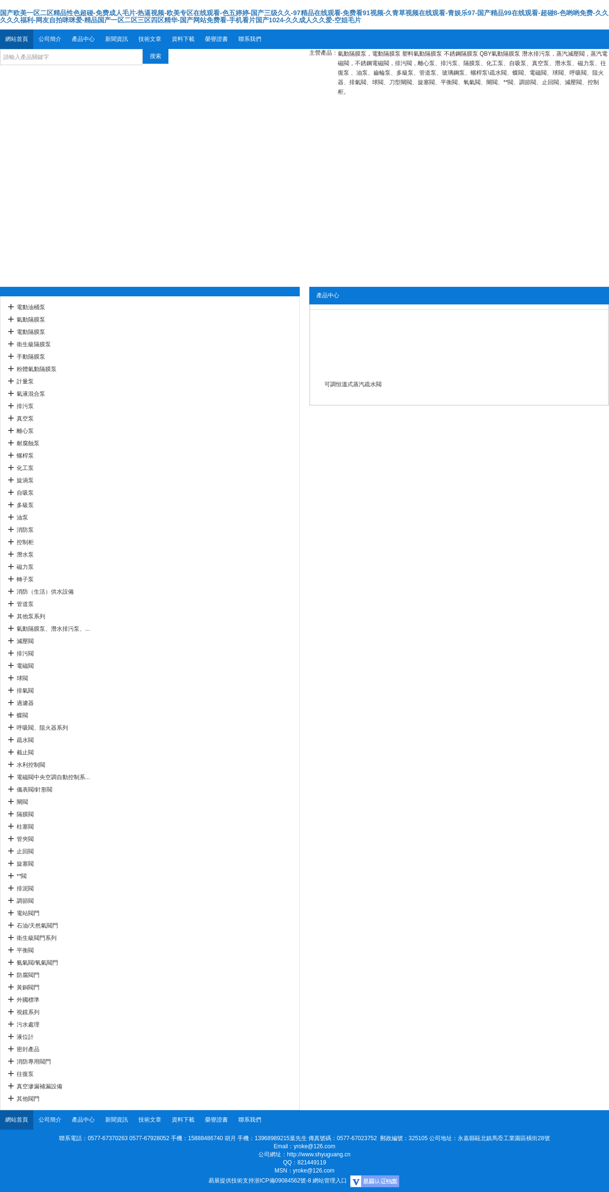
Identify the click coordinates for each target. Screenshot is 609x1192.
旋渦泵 (25, 480)
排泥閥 (25, 888)
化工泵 (25, 468)
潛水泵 (25, 554)
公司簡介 (50, 39)
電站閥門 (28, 913)
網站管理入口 (330, 1180)
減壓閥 (25, 641)
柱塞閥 (25, 826)
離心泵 (25, 431)
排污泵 (25, 406)
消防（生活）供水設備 (45, 591)
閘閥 (22, 802)
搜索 (155, 56)
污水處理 (28, 1024)
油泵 (22, 517)
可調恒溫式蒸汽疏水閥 (353, 384)
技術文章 (149, 39)
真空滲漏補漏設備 (39, 1086)
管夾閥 (25, 839)
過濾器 (25, 703)
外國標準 (28, 1000)
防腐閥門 (28, 975)
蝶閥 (22, 715)
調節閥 (25, 901)
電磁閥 (25, 666)
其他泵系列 (31, 616)
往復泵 (25, 1074)
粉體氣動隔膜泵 (37, 369)
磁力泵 (25, 567)
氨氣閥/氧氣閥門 (37, 962)
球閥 (22, 678)
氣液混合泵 (31, 394)
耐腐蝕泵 (28, 443)
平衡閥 (25, 950)
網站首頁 (16, 39)
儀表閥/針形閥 (34, 789)
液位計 (25, 1037)
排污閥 (25, 653)
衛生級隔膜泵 (34, 344)
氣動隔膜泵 (31, 319)
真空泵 (25, 418)
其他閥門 (28, 1098)
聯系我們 (249, 39)
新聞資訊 (116, 39)
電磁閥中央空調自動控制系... (53, 777)
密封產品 (28, 1049)
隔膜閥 (25, 814)
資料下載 (183, 39)
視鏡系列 (28, 1012)
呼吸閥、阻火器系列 (42, 727)
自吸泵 (25, 492)
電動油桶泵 (31, 307)
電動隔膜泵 (31, 332)
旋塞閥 (25, 863)
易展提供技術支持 (231, 1180)
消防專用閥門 (34, 1061)
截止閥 (25, 752)
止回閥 (25, 851)
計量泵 (25, 381)
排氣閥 (25, 690)
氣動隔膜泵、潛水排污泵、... (53, 628)
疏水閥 (25, 740)
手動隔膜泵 (31, 356)
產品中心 (83, 39)
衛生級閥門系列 (37, 938)
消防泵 (25, 530)
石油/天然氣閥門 (37, 925)
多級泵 (25, 505)
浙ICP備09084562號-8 (282, 1180)
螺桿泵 (25, 455)
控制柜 (25, 542)
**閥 (22, 876)
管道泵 (25, 604)
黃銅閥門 (28, 987)
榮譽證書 (216, 39)
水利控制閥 (31, 765)
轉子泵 (25, 579)
